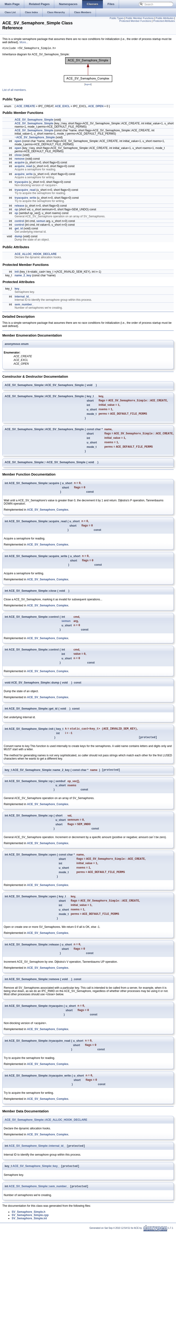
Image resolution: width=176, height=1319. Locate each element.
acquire (20, 163)
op (16, 210)
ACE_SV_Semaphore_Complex (47, 515)
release (19, 206)
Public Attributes (164, 18)
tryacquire (21, 182)
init (17, 272)
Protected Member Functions (135, 21)
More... (24, 42)
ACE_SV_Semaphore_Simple (34, 120)
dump (18, 237)
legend (88, 85)
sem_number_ (24, 305)
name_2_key (23, 276)
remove (20, 159)
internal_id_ (22, 297)
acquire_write (24, 174)
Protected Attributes (164, 21)
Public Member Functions (140, 18)
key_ (18, 289)
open (18, 141)
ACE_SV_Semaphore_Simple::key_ (36, 1186)
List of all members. (14, 90)
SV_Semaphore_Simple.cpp (30, 1235)
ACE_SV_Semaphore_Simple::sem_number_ (38, 1207)
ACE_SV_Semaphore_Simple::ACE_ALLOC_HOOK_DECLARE (46, 1139)
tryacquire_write (25, 198)
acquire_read (23, 167)
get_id (19, 229)
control (19, 221)
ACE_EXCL (62, 107)
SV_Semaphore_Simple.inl (29, 1239)
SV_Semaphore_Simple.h (28, 1232)
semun (40, 221)
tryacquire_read (25, 190)
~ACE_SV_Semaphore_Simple (35, 138)
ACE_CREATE (25, 107)
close (18, 155)
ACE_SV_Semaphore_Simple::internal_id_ (37, 1165)
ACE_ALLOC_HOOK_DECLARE (36, 254)
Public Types (117, 18)
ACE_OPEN (95, 107)
